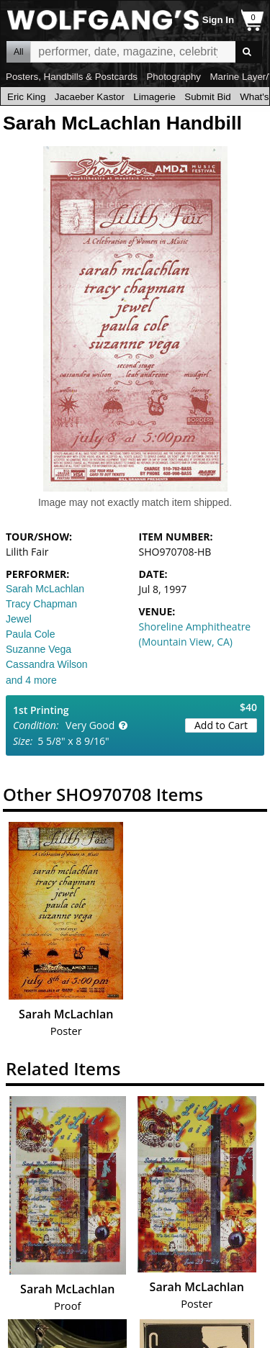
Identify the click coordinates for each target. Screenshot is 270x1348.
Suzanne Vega (38, 649)
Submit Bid (207, 96)
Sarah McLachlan (45, 588)
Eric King (26, 96)
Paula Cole (30, 634)
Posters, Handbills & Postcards (72, 76)
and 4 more (31, 680)
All (18, 52)
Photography (173, 76)
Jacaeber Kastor (90, 96)
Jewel (19, 619)
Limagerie (154, 96)
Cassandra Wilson (47, 664)
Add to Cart (221, 725)
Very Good (90, 725)
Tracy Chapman (41, 604)
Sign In (218, 19)
